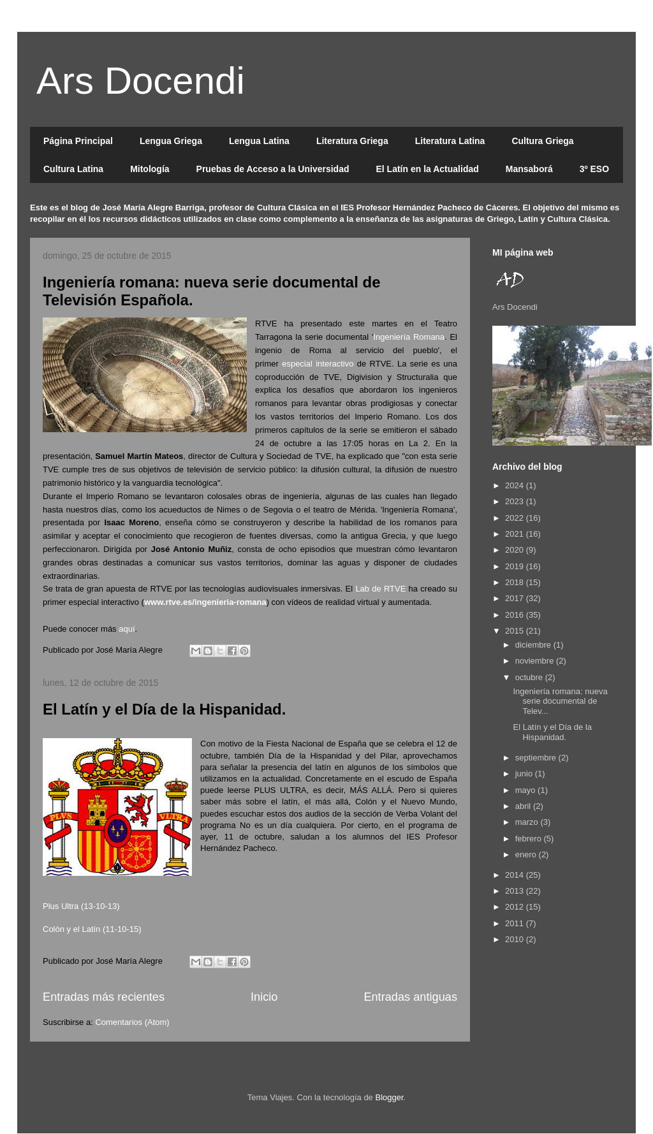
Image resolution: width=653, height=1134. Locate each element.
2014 (515, 875)
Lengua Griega (171, 141)
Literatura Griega (352, 141)
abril (524, 806)
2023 (515, 501)
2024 (515, 485)
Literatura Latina (450, 141)
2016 (515, 615)
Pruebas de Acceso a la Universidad (272, 169)
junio (525, 773)
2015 (515, 631)
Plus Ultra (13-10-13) (81, 906)
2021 (515, 534)
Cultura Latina (73, 169)
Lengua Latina (259, 141)
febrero (529, 838)
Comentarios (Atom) (132, 1022)
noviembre (535, 660)
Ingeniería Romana (408, 337)
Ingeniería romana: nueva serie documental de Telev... (560, 701)
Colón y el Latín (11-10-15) (92, 929)
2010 (515, 939)
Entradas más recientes (104, 997)
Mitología (149, 169)
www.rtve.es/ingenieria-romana (205, 602)
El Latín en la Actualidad (427, 169)
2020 (515, 550)
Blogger (389, 1097)
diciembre (534, 645)
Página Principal (78, 141)
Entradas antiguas (410, 997)
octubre (530, 677)
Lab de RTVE (380, 588)
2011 (515, 923)
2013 (515, 891)
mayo (526, 790)
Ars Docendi (140, 80)
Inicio (264, 997)
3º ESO (594, 169)
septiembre (537, 757)
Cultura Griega (542, 141)
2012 (515, 907)
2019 (515, 566)
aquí (127, 629)
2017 (515, 598)
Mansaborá (529, 169)
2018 (515, 582)
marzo (528, 822)
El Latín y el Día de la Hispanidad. (164, 709)
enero (527, 854)
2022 (515, 518)
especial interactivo (317, 363)
